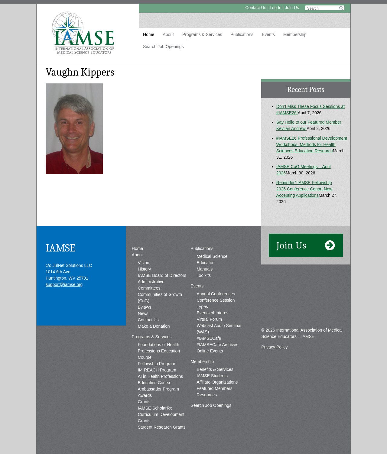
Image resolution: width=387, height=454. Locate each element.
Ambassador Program (158, 389)
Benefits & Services (215, 369)
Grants (144, 401)
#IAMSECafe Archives (217, 344)
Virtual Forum (209, 319)
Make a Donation (154, 326)
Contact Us (255, 7)
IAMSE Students (212, 375)
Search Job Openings (163, 46)
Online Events (210, 351)
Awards (145, 395)
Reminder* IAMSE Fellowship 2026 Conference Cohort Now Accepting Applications (304, 189)
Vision (143, 262)
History (144, 269)
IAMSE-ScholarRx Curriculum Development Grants (161, 414)
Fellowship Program (156, 363)
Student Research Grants (162, 427)
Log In (275, 7)
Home (148, 34)
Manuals (205, 269)
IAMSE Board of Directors (162, 275)
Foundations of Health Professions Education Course (159, 351)
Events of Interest (213, 312)
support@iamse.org (64, 284)
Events (268, 34)
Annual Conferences (216, 293)
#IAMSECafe (209, 338)
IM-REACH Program (157, 370)
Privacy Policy (274, 347)
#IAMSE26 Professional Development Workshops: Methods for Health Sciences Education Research (311, 144)
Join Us (292, 7)
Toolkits (204, 275)
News (143, 313)
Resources (207, 394)
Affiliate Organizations (217, 382)
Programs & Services (202, 34)
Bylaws (144, 307)
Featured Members (214, 388)
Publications (241, 34)
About (168, 34)
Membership (295, 34)
